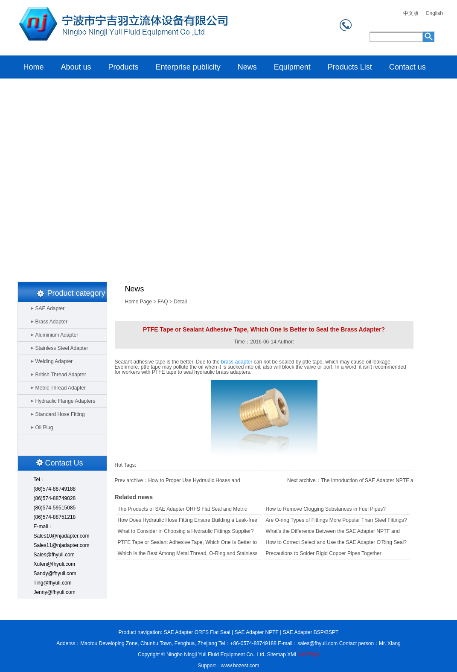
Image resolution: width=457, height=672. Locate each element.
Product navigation (140, 632)
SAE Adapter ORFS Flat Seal (197, 632)
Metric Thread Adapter (60, 388)
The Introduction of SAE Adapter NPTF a (367, 480)
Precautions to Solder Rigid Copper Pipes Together (323, 553)
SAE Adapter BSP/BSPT (311, 632)
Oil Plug (44, 428)
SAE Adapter (50, 308)
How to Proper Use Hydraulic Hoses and (194, 480)
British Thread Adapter (60, 375)
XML (292, 654)
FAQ (163, 302)
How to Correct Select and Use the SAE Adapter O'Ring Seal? (336, 542)
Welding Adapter (54, 361)
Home (122, 27)
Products (123, 67)
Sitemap (276, 654)
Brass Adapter (51, 322)
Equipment (292, 67)
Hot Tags (309, 654)
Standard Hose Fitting (60, 414)
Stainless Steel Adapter (61, 348)
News (247, 67)
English (434, 13)
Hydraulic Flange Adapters (65, 401)
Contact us (407, 67)
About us (76, 67)
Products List (350, 67)
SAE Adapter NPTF (257, 632)
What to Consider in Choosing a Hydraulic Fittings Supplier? (186, 531)
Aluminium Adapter (57, 335)
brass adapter (236, 362)
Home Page (138, 302)
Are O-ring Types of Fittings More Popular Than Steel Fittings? (336, 520)
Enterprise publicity (188, 67)
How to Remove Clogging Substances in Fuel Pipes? (326, 509)
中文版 (411, 13)
